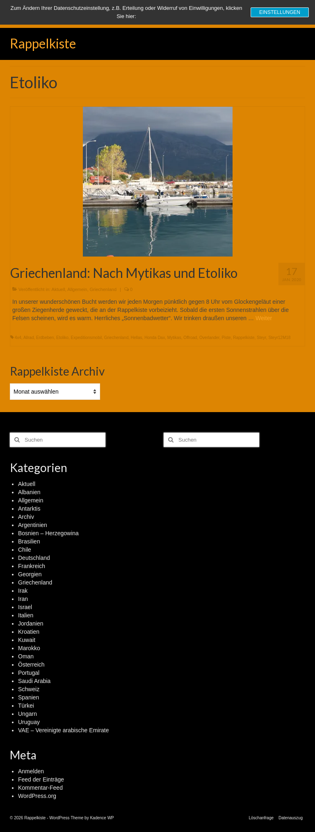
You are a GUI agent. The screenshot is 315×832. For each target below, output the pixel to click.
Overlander (209, 337)
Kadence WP (102, 818)
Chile (24, 549)
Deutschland (34, 558)
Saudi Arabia (34, 681)
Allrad (28, 337)
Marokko (29, 648)
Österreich (31, 664)
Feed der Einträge (41, 779)
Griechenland (103, 289)
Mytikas (174, 337)
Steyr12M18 (279, 337)
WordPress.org (37, 796)
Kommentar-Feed (40, 787)
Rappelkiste (43, 43)
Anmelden (31, 771)
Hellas (136, 337)
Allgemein (77, 289)
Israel (25, 607)
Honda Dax (154, 337)
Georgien (30, 574)
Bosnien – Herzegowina (48, 533)
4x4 (18, 337)
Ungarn (27, 714)
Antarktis (29, 508)
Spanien (28, 697)
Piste (226, 337)
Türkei (26, 705)
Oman (26, 656)
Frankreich (31, 566)
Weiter (264, 318)
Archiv (26, 516)
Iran (23, 599)
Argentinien (32, 525)
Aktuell (58, 289)
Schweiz (28, 689)
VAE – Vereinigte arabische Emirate (63, 730)
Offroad (190, 337)
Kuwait (26, 640)
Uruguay (29, 722)
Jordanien (30, 623)
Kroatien (28, 631)
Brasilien (29, 541)
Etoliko (62, 337)
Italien (25, 615)
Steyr (261, 337)
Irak (22, 590)
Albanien (29, 492)
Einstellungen (279, 12)
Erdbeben (45, 337)
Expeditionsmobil (86, 337)
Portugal (28, 672)
